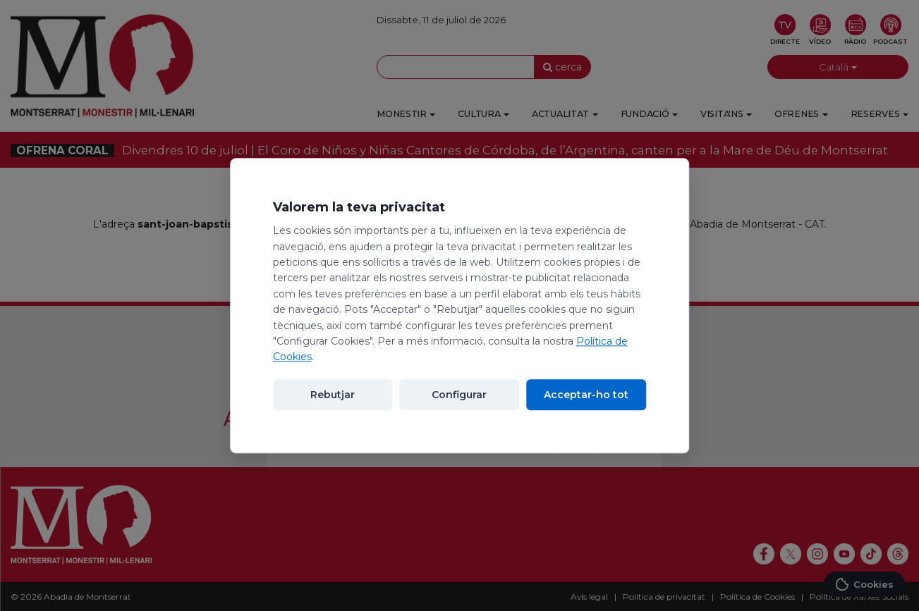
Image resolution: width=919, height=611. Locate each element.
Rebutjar (332, 394)
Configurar (459, 394)
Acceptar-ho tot (586, 394)
